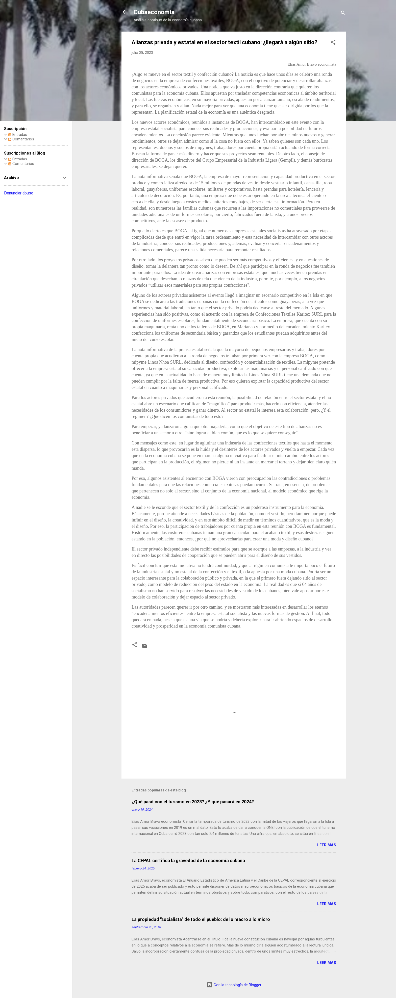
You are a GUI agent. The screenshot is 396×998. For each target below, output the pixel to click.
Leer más (326, 845)
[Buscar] (343, 13)
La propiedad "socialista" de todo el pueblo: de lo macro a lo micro (201, 919)
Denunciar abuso (18, 193)
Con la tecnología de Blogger (234, 985)
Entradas (17, 134)
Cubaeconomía (154, 12)
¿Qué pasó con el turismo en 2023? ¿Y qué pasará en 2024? (193, 801)
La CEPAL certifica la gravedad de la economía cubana (188, 860)
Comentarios (21, 139)
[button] (333, 43)
